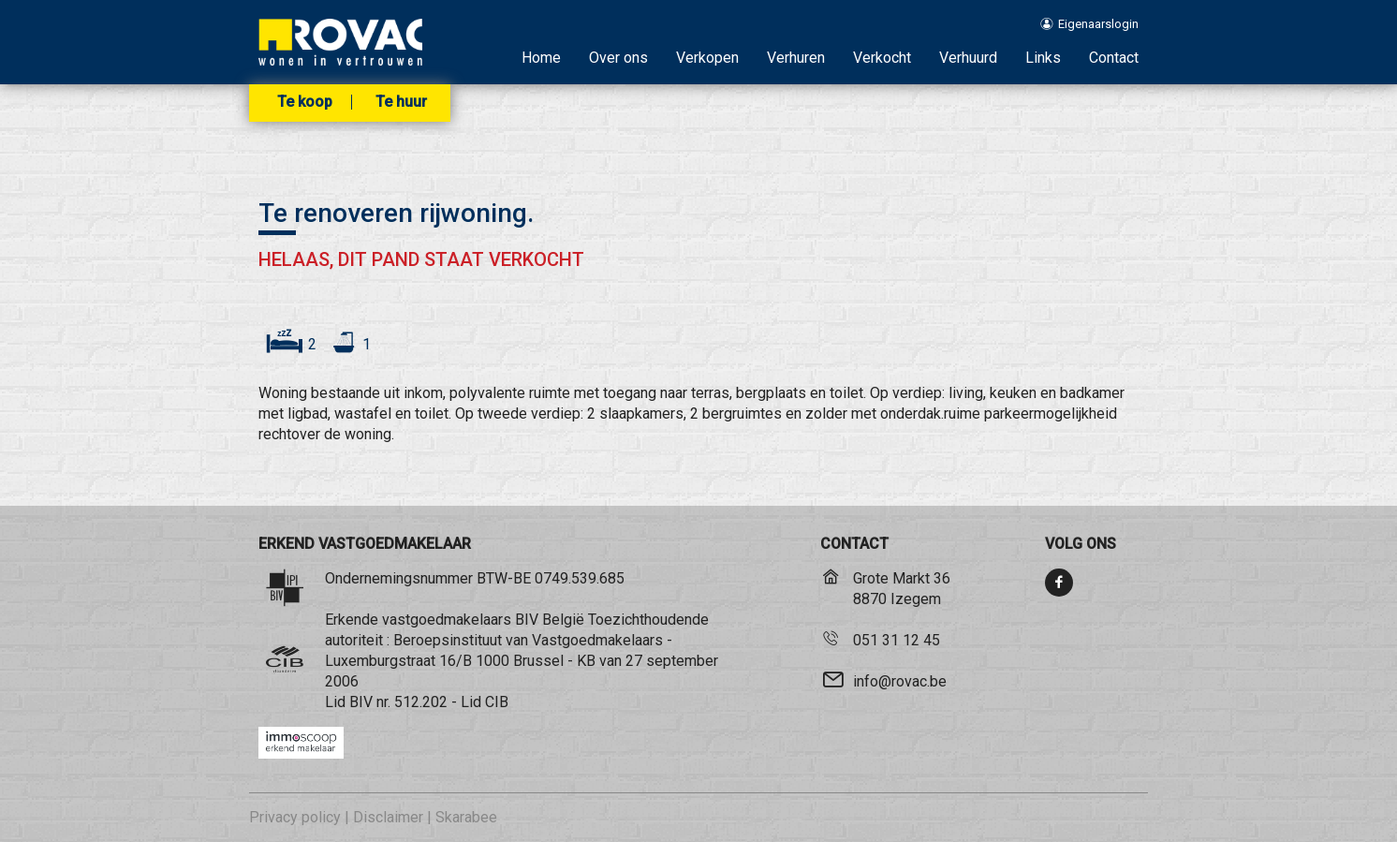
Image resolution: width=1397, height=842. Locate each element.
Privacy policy (295, 817)
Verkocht (882, 58)
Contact (1114, 58)
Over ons (618, 58)
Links (1043, 58)
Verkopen (707, 58)
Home (541, 58)
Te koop (304, 102)
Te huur (401, 102)
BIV (361, 702)
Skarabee (466, 817)
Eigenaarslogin (1088, 24)
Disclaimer (388, 817)
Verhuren (796, 58)
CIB (496, 702)
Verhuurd (968, 58)
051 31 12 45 (896, 640)
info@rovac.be (900, 681)
